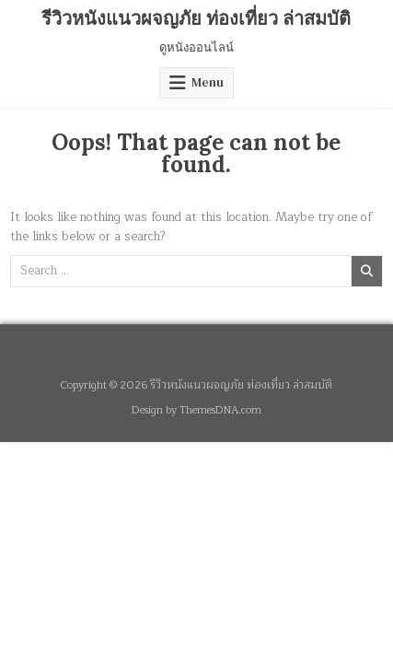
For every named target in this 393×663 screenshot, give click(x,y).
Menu (207, 82)
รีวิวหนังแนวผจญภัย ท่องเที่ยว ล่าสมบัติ (196, 17)
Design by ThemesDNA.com (196, 410)
